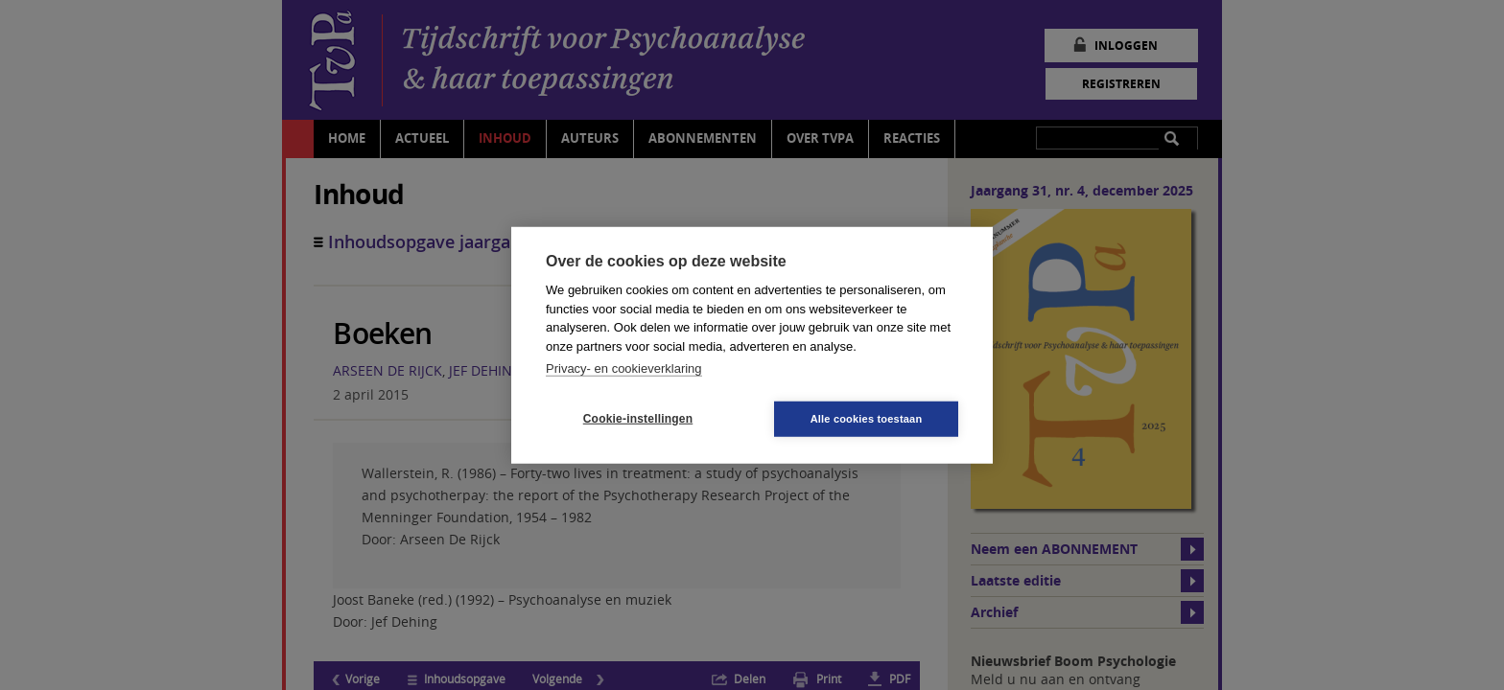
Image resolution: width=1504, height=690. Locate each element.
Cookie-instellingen (638, 419)
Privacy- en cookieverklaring (624, 368)
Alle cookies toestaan (867, 418)
